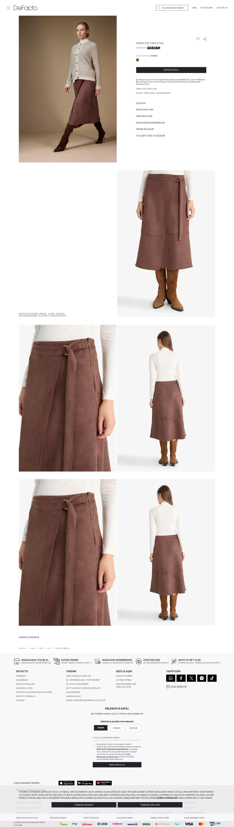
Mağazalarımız (124, 676)
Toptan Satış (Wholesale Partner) (34, 692)
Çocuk (133, 728)
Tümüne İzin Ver (150, 805)
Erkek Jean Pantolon (27, 818)
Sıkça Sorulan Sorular (78, 676)
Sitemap (20, 700)
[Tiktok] (212, 678)
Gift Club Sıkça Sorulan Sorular (83, 688)
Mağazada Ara (144, 109)
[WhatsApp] (170, 678)
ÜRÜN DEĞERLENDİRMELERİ (150, 122)
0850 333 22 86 (123, 687)
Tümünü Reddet (84, 805)
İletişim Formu (123, 680)
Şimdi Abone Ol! (117, 765)
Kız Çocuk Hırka (125, 818)
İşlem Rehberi (73, 692)
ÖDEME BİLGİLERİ (145, 129)
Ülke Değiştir (178, 686)
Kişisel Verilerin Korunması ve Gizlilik (85, 700)
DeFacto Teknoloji (25, 696)
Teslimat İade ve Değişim (150, 135)
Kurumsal (21, 676)
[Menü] (8, 8)
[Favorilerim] (206, 7)
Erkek (117, 728)
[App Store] (66, 783)
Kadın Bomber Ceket (194, 818)
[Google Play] (85, 783)
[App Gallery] (104, 783)
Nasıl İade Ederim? (77, 684)
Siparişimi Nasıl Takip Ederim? (83, 680)
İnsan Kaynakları (25, 684)
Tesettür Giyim (91, 818)
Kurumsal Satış (24, 688)
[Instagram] (201, 678)
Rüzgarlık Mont (58, 818)
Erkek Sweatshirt (160, 818)
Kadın (101, 728)
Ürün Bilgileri (144, 116)
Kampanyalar (73, 696)
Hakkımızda (22, 680)
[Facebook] (181, 678)
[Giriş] (194, 7)
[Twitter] (191, 678)
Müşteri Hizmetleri (126, 684)
